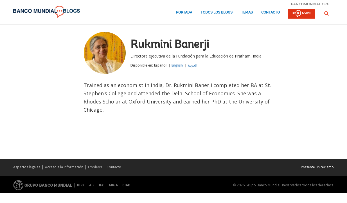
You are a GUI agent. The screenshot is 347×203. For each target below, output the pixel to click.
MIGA (113, 185)
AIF (91, 185)
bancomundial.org (310, 4)
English (177, 65)
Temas (247, 12)
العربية (192, 65)
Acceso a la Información (64, 167)
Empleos (95, 167)
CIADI (127, 185)
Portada (184, 12)
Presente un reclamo (317, 167)
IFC (101, 185)
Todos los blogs (216, 12)
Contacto (270, 12)
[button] (326, 13)
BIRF (81, 185)
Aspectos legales (26, 167)
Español (160, 65)
